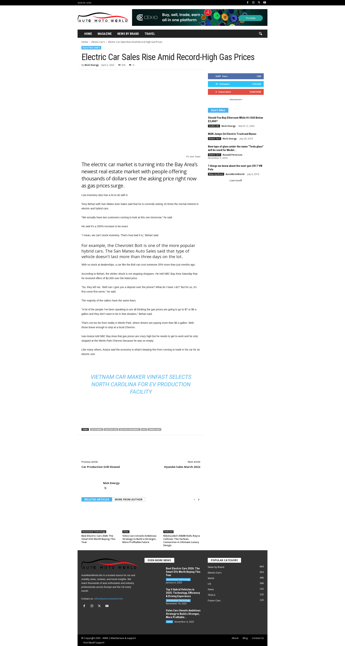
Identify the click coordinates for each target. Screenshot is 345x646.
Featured (168, 531)
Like (259, 76)
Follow (256, 84)
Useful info (214, 126)
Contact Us (258, 638)
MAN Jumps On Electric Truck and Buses (232, 134)
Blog (245, 638)
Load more (236, 180)
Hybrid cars (154, 429)
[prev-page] (194, 500)
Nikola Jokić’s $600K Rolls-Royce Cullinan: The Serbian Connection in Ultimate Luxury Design (181, 540)
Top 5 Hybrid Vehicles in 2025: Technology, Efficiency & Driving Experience (183, 593)
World (211, 578)
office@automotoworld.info (108, 598)
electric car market (129, 429)
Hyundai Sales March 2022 (182, 467)
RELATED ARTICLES (96, 499)
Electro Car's (98, 42)
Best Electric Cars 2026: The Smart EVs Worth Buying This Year (98, 539)
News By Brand (128, 34)
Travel (150, 34)
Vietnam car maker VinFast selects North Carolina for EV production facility (141, 384)
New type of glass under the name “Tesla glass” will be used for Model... (236, 148)
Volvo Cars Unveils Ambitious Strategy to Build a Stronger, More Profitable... (183, 614)
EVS (144, 429)
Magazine (105, 34)
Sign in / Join (84, 2)
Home (88, 34)
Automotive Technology (93, 531)
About (235, 638)
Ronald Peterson (232, 154)
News (211, 589)
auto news (96, 429)
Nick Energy (92, 65)
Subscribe (255, 91)
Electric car (111, 429)
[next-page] (198, 500)
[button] (260, 34)
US (209, 583)
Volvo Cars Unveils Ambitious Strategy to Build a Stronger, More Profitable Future (139, 539)
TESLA (211, 595)
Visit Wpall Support (93, 642)
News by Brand (216, 174)
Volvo (126, 531)
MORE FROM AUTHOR (128, 499)
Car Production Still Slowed (100, 467)
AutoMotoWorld (235, 174)
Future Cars (214, 600)
